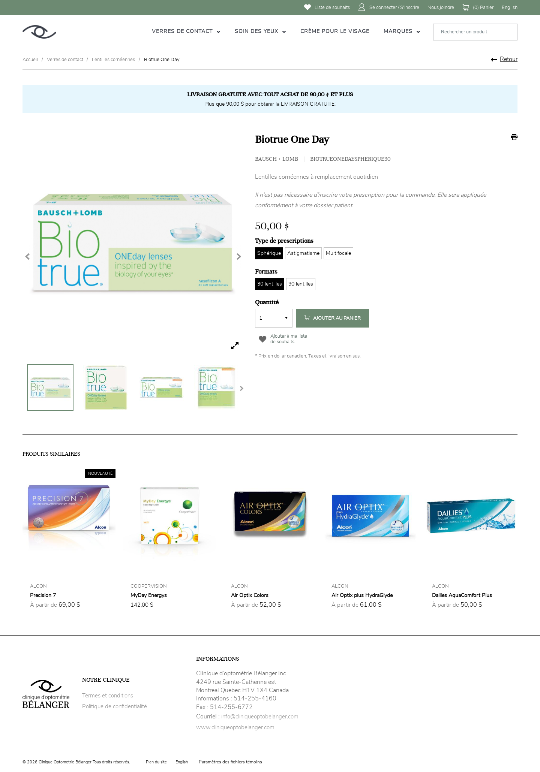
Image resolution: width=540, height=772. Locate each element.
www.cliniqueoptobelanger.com (235, 727)
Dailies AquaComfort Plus (462, 595)
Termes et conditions (107, 696)
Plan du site (156, 762)
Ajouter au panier (332, 318)
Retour (509, 59)
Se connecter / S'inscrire (388, 7)
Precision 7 (43, 595)
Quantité (267, 302)
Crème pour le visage (334, 31)
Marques (399, 31)
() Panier (478, 7)
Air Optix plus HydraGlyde (362, 595)
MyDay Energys (148, 595)
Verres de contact (183, 31)
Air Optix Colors (249, 595)
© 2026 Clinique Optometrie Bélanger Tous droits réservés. (76, 762)
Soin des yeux (257, 31)
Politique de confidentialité (114, 706)
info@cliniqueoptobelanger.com (259, 717)
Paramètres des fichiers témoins (230, 762)
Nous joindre (441, 7)
